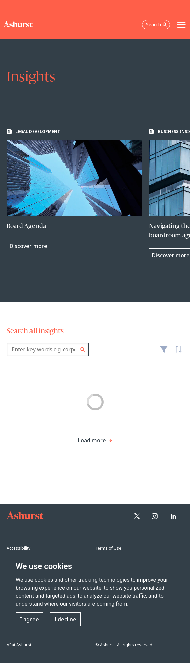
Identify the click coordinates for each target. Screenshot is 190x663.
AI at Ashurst (19, 645)
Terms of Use (108, 548)
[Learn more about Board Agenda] (74, 191)
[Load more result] (92, 440)
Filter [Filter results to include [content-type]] (164, 352)
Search (83, 349)
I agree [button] (29, 619)
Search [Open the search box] (156, 24)
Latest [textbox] (177, 353)
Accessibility (18, 548)
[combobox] (48, 349)
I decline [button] (65, 619)
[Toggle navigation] (181, 24)
